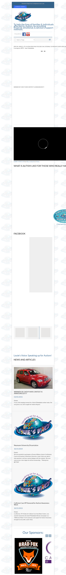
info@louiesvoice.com (38, 3)
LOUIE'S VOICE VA (19, 161)
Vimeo (37, 161)
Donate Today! (20, 6)
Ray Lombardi (30, 161)
